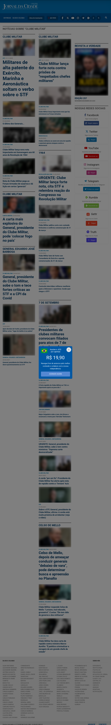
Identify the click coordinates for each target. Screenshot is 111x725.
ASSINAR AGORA (55, 374)
